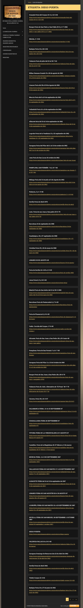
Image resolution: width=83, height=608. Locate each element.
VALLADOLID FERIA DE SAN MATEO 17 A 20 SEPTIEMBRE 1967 (52, 469)
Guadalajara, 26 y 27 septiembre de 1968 (43, 236)
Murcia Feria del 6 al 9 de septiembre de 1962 (45, 97)
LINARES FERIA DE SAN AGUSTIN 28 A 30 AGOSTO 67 (48, 493)
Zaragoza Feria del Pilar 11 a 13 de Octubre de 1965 (47, 362)
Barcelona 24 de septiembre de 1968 (41, 224)
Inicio (4, 28)
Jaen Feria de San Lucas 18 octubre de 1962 (44, 158)
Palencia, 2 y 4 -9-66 (36, 192)
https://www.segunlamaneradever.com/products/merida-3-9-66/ (49, 41)
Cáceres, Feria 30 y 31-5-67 (38, 399)
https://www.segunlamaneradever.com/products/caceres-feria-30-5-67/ (51, 401)
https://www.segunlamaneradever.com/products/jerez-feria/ (48, 283)
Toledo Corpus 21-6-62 (37, 578)
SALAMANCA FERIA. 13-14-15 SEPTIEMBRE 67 (46, 409)
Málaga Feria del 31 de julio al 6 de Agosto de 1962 (46, 180)
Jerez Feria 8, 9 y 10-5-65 (38, 280)
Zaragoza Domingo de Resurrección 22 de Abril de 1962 (48, 554)
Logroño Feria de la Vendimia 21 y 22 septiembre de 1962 (49, 133)
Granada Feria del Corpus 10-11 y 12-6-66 (43, 15)
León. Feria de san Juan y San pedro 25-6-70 (44, 212)
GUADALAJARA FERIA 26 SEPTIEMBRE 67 (44, 421)
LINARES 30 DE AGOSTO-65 (39, 260)
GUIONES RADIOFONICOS (10, 54)
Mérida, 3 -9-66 (34, 39)
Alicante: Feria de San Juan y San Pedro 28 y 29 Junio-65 (49, 338)
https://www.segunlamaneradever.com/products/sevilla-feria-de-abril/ (51, 204)
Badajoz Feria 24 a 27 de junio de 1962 (42, 588)
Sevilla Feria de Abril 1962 (38, 566)
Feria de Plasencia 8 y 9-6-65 (39, 314)
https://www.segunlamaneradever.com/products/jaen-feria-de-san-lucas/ (52, 160)
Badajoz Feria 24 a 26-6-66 (38, 49)
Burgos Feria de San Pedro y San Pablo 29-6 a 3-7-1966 (48, 27)
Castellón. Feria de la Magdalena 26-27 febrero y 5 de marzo (50, 445)
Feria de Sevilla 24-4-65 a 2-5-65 (40, 270)
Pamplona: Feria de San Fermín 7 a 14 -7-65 (44, 350)
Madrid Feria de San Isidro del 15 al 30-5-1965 (45, 290)
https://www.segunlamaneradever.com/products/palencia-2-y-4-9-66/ (51, 194)
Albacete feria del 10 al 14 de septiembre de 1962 (46, 121)
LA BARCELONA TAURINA (10, 31)
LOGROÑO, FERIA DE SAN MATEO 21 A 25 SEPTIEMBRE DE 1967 (52, 505)
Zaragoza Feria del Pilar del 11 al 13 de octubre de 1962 (48, 146)
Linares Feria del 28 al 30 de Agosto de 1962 (44, 85)
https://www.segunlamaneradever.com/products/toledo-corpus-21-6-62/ (52, 580)
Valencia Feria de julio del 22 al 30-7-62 (43, 61)
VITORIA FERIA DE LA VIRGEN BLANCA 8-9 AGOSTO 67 (49, 433)
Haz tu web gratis (65, 605)
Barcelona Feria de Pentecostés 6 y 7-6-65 (43, 302)
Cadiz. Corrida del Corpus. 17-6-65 (41, 326)
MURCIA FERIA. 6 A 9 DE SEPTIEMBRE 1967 (45, 457)
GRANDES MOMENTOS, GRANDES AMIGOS (9, 42)
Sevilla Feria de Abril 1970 (38, 202)
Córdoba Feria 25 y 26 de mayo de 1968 (42, 248)
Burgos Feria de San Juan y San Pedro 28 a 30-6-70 (47, 375)
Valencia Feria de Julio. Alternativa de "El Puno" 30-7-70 (49, 387)
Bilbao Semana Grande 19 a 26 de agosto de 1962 (46, 73)
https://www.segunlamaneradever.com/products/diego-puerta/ (49, 534)
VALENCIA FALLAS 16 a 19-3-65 (40, 542)
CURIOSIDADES (7, 50)
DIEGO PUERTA (34, 532)
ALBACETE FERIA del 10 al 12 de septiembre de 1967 (47, 481)
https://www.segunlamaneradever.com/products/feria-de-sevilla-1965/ (51, 273)
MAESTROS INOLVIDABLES (10, 46)
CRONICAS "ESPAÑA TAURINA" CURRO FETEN (11, 36)
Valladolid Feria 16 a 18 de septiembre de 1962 (45, 109)
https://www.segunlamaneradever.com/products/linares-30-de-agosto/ (51, 263)
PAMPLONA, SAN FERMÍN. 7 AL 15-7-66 (43, 168)
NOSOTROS (6, 57)
